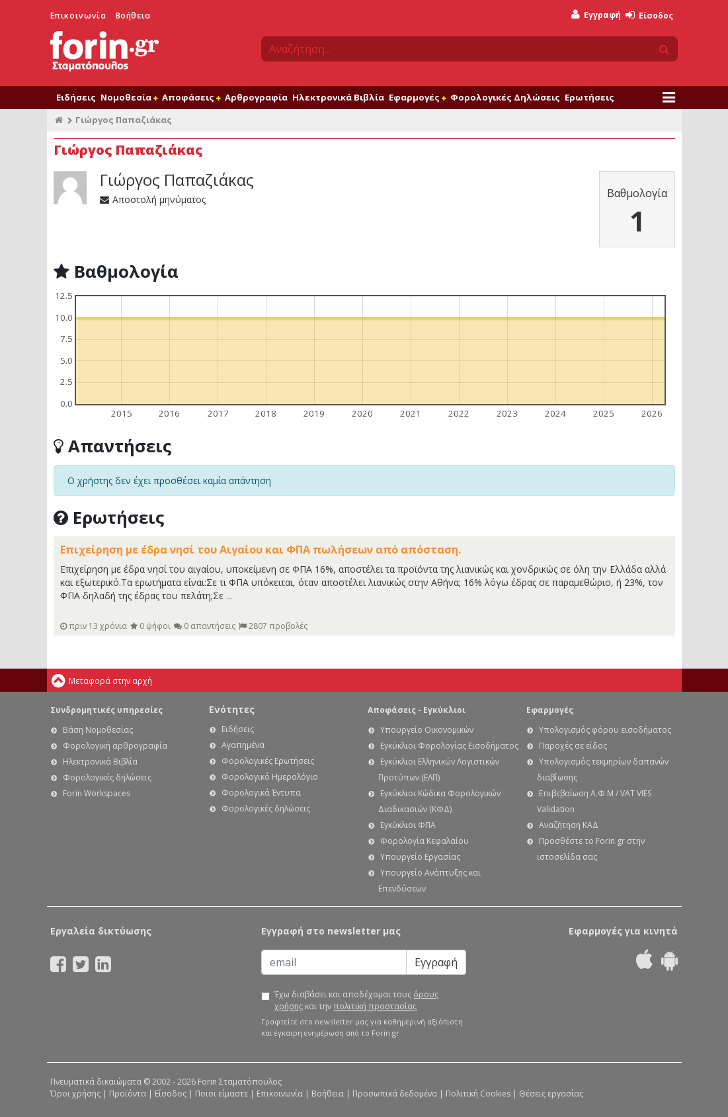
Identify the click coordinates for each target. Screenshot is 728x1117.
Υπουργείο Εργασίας (420, 856)
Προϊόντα (127, 1093)
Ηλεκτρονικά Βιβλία (338, 97)
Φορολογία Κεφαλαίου (424, 841)
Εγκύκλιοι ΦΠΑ (408, 825)
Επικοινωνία (78, 15)
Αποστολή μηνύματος (153, 199)
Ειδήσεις (76, 97)
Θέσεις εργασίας (551, 1093)
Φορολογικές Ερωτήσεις (268, 760)
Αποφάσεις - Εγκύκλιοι (416, 710)
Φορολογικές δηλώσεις (107, 777)
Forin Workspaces (96, 793)
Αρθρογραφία (256, 97)
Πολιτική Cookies (478, 1093)
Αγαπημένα (243, 745)
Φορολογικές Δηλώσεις (505, 97)
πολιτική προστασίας (375, 1006)
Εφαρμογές (417, 97)
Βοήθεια (133, 15)
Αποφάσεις (191, 97)
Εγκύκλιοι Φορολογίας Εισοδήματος (449, 745)
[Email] (334, 962)
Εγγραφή (596, 15)
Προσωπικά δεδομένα (394, 1093)
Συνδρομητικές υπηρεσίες (106, 710)
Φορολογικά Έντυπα (261, 792)
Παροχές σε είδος (573, 745)
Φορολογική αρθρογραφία (115, 745)
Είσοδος (649, 15)
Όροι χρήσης (75, 1093)
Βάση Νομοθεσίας (98, 729)
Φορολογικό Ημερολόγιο (270, 776)
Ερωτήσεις (589, 97)
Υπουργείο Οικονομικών (426, 729)
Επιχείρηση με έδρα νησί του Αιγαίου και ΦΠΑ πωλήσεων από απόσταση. (260, 549)
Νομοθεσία (129, 97)
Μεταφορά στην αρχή (110, 680)
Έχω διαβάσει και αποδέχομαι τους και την (356, 1000)
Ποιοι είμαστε (221, 1093)
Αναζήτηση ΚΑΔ (568, 825)
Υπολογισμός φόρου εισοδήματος (605, 729)
